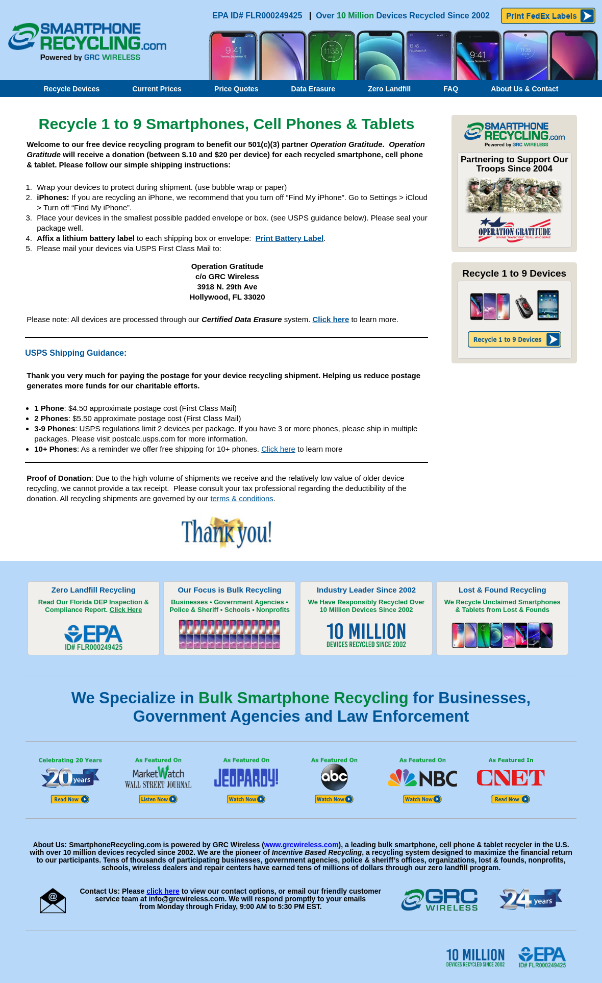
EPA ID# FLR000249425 (258, 15)
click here (163, 891)
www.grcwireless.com (301, 845)
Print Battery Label (289, 238)
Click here (331, 319)
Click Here (126, 609)
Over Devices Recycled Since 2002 (403, 15)
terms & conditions (241, 498)
